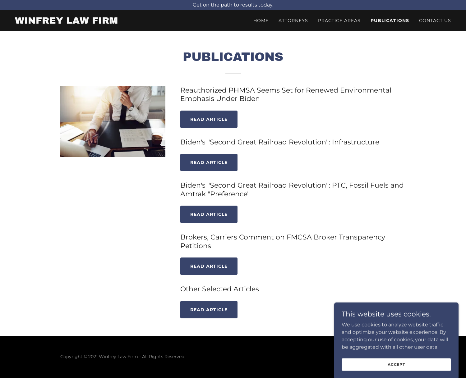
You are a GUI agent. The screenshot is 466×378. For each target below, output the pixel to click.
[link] (66, 22)
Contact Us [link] (435, 20)
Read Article (209, 119)
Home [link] (261, 20)
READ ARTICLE (209, 162)
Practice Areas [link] (339, 20)
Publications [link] (390, 20)
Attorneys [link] (293, 20)
